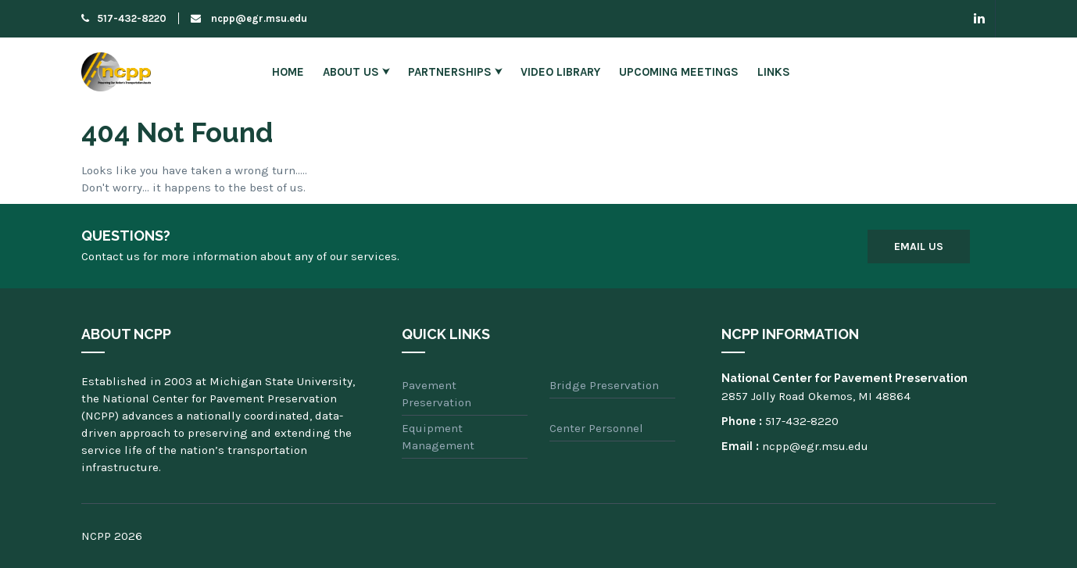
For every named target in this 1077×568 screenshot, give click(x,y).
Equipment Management (438, 436)
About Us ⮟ (356, 72)
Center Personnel (596, 428)
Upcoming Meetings (679, 72)
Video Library (560, 72)
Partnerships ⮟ (455, 72)
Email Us (918, 246)
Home (288, 72)
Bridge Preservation (604, 385)
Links (773, 72)
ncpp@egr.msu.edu (249, 18)
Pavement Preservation (436, 393)
